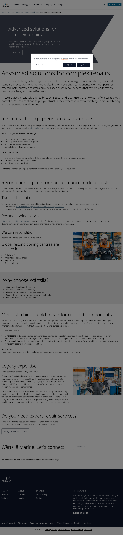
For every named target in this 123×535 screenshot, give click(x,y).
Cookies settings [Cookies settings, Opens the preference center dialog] (40, 65)
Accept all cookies (84, 65)
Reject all (69, 65)
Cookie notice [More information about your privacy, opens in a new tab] (64, 59)
